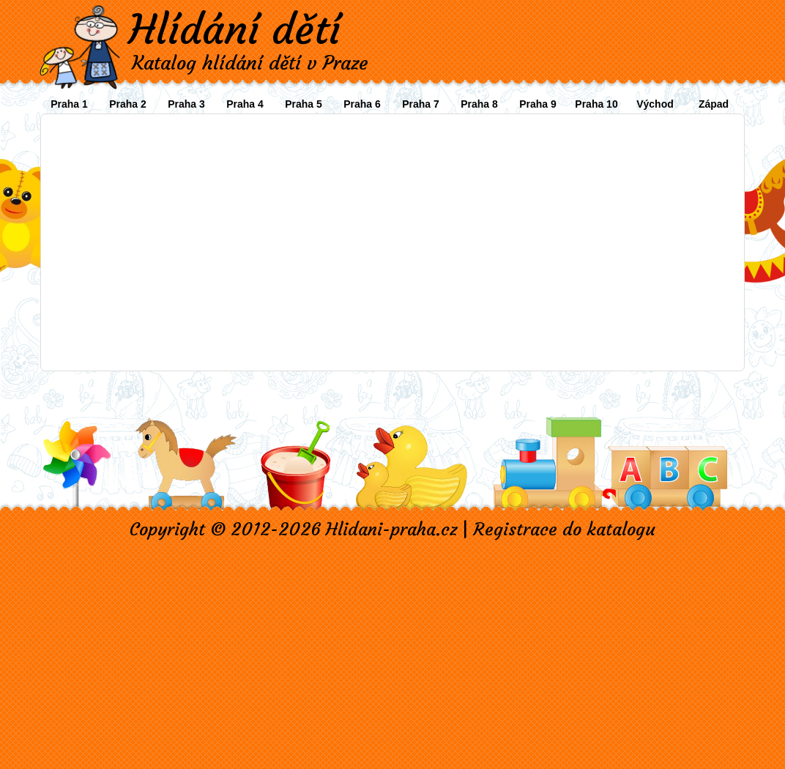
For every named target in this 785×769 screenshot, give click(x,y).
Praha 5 (303, 104)
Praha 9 (538, 104)
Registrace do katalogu (564, 529)
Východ (655, 104)
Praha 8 (479, 104)
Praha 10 (596, 104)
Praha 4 (245, 104)
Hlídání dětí (234, 29)
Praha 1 (69, 104)
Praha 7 (420, 104)
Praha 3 (186, 104)
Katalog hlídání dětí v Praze (250, 63)
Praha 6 (362, 104)
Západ (714, 104)
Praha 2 (127, 104)
